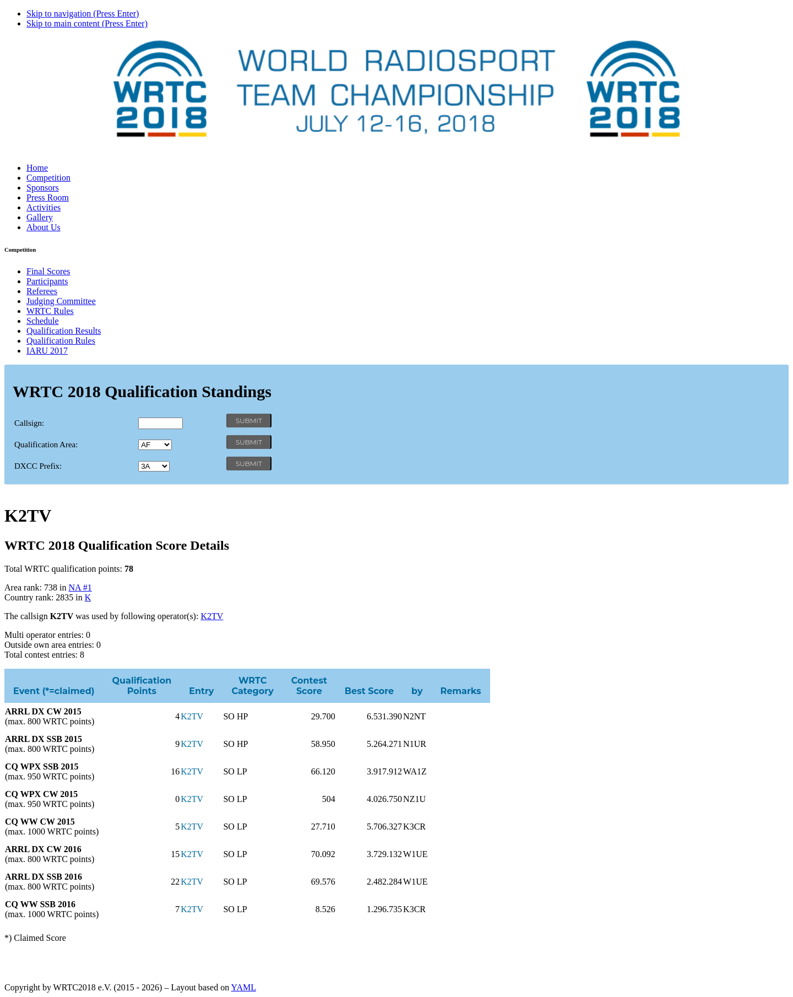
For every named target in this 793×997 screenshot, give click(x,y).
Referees (41, 291)
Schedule (42, 321)
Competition (48, 177)
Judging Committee (61, 301)
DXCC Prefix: (38, 466)
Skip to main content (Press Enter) (87, 23)
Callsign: (29, 423)
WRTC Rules (50, 311)
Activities (43, 207)
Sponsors (42, 187)
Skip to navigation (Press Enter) (82, 13)
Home (37, 167)
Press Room (47, 197)
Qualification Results (63, 330)
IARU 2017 (47, 350)
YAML (243, 987)
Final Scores (48, 271)
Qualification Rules (60, 340)
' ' (155, 445)
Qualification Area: (46, 444)
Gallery (39, 217)
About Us (43, 227)
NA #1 (79, 587)
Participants (47, 281)
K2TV (211, 616)
